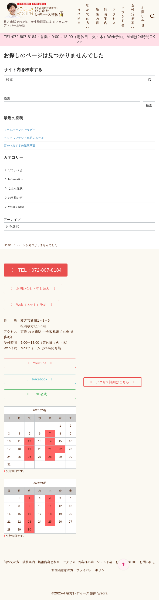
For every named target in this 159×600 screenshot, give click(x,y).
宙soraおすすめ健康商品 (20, 145)
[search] (149, 80)
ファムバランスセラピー (19, 130)
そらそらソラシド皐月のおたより (25, 137)
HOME (79, 16)
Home (8, 245)
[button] (36, 270)
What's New (16, 206)
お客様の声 (15, 197)
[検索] (152, 16)
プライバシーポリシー (92, 570)
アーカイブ (12, 219)
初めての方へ (87, 16)
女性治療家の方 (62, 570)
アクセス (114, 16)
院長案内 (105, 16)
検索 (7, 98)
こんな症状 (15, 188)
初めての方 (12, 562)
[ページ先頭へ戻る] (123, 564)
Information (15, 179)
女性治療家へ (133, 16)
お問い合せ (143, 16)
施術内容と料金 (49, 562)
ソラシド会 (123, 16)
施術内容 (97, 16)
